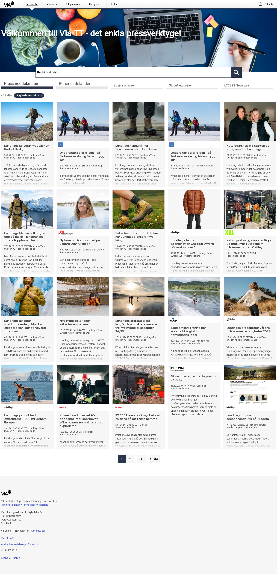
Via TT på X (7, 538)
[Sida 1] (121, 459)
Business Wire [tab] (124, 86)
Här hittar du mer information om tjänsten (24, 504)
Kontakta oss (38, 530)
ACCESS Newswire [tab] (237, 86)
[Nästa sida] (141, 459)
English (16, 558)
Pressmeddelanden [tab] (21, 83)
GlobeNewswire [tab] (180, 86)
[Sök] (133, 72)
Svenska (6, 558)
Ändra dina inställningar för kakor (19, 544)
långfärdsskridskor (29, 95)
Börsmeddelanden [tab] (75, 83)
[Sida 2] (130, 459)
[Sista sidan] (154, 459)
